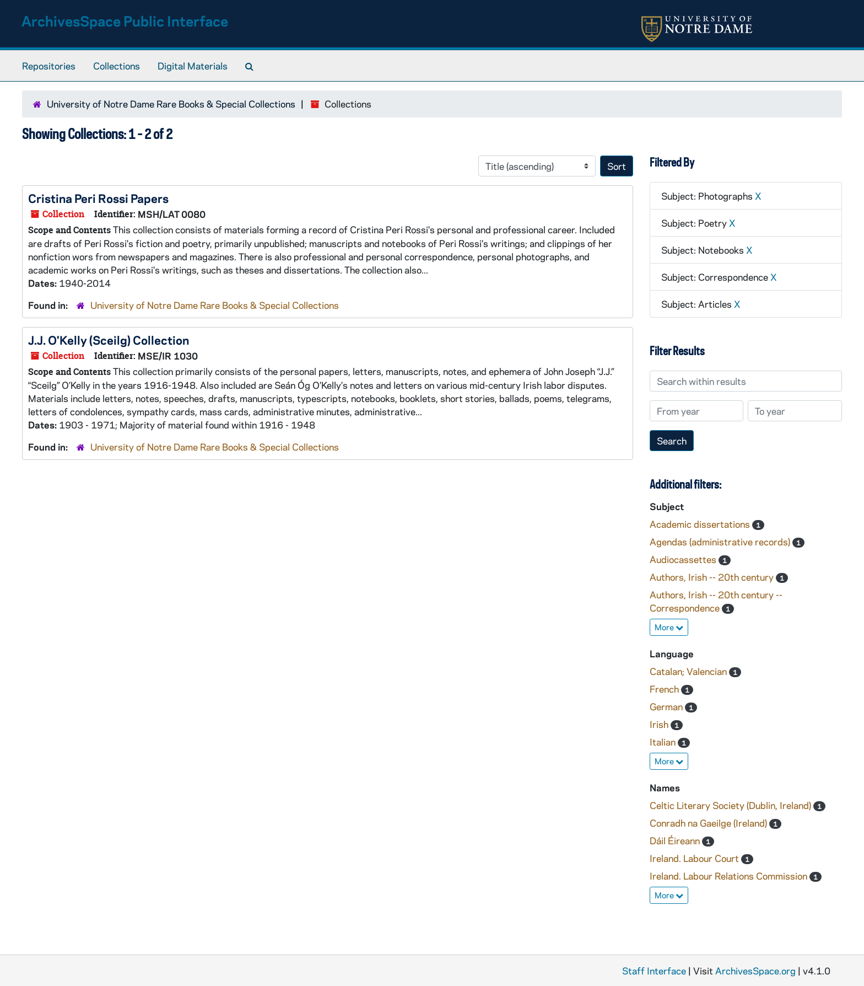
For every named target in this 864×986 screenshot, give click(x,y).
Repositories (48, 66)
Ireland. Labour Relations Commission (729, 876)
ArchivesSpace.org (755, 970)
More (669, 627)
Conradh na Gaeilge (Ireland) (709, 823)
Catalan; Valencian (689, 671)
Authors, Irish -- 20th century (713, 577)
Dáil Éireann (676, 840)
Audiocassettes (684, 559)
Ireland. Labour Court (695, 858)
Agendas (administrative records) (721, 541)
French (665, 689)
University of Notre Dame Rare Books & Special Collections (171, 104)
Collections (116, 66)
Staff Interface (654, 970)
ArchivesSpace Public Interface (124, 21)
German (667, 706)
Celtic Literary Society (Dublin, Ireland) (731, 805)
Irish (660, 724)
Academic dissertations (701, 524)
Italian (664, 742)
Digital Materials (193, 66)
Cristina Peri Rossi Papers (98, 198)
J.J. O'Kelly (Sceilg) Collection (108, 339)
